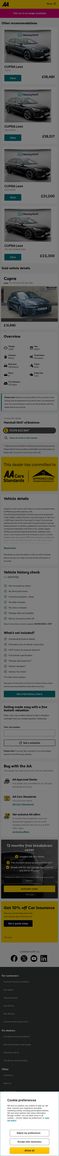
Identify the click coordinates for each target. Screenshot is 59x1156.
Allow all (29, 1150)
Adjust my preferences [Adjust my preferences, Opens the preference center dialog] (29, 1133)
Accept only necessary (29, 1142)
